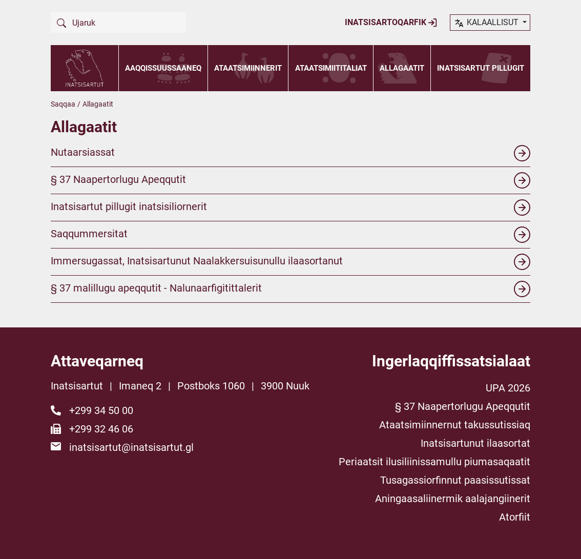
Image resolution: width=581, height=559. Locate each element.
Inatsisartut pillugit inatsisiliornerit (290, 207)
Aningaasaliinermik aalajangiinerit (452, 498)
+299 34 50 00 (101, 410)
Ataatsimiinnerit (248, 68)
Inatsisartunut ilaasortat (475, 443)
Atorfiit (514, 517)
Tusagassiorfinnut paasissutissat (455, 480)
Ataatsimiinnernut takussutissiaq (454, 425)
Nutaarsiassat (290, 153)
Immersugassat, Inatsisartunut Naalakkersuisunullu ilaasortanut (290, 262)
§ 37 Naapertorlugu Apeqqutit (290, 180)
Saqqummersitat (290, 234)
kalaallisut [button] (487, 23)
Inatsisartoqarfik (391, 22)
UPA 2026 (508, 388)
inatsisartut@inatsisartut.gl (131, 447)
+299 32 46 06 (101, 429)
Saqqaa (63, 104)
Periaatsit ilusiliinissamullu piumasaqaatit (434, 462)
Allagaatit (402, 68)
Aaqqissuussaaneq (163, 68)
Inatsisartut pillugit (480, 68)
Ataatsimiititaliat (331, 68)
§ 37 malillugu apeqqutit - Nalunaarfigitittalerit (290, 289)
